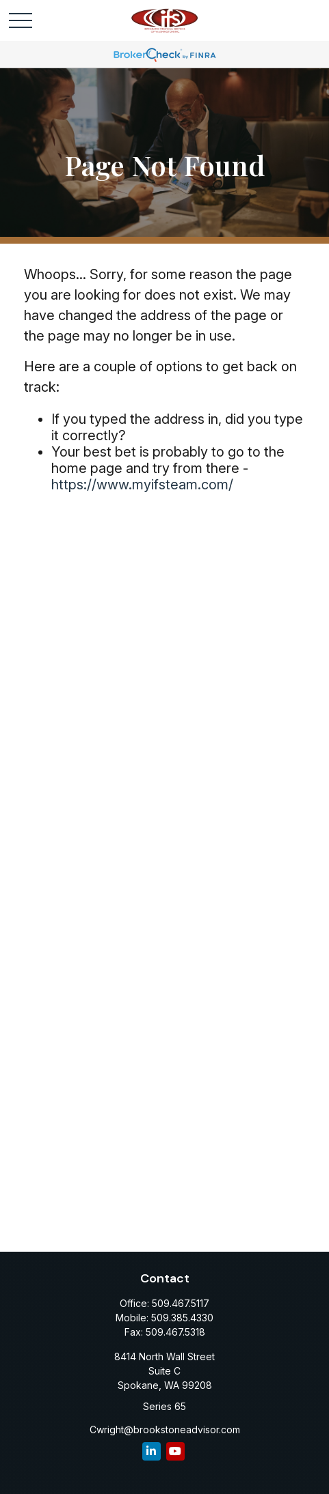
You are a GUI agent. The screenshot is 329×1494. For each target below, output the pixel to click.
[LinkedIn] (151, 1451)
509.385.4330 (182, 1317)
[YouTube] (175, 1451)
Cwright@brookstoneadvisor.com (165, 1429)
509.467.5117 (180, 1303)
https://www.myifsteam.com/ (142, 484)
